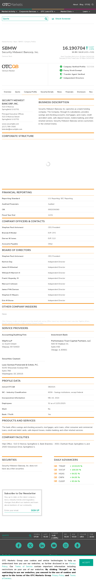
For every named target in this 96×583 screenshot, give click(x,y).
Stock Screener (61, 18)
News (59, 94)
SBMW (20, 42)
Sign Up (35, 512)
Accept (86, 562)
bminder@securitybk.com (12, 131)
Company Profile (30, 94)
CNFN (61, 479)
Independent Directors (74, 80)
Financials (69, 94)
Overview (7, 94)
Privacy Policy (58, 575)
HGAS (61, 475)
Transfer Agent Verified (74, 76)
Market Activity (7, 42)
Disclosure (81, 94)
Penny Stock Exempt (73, 72)
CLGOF (62, 483)
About (75, 4)
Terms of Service (23, 566)
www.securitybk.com (10, 125)
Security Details (47, 94)
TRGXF (62, 468)
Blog (81, 4)
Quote (17, 94)
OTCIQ (87, 4)
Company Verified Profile (79, 68)
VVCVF (62, 471)
